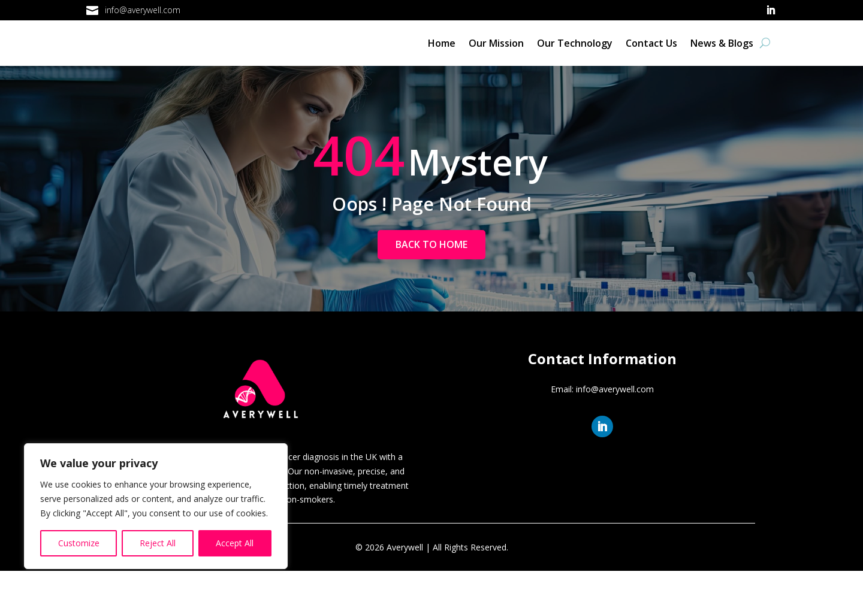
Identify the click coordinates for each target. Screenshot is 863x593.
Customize (78, 543)
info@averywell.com (142, 10)
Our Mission (496, 53)
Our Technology (574, 53)
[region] (156, 506)
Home (441, 53)
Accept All (235, 543)
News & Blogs (721, 53)
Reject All (158, 543)
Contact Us (651, 53)
